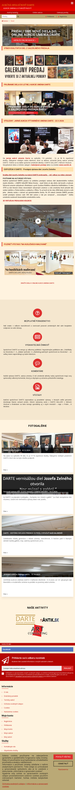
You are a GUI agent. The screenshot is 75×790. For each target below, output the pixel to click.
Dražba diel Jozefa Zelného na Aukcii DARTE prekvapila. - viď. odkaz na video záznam (37, 175)
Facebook (7, 649)
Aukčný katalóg (12, 12)
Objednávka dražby (11, 750)
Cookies (7, 708)
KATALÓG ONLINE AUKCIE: (25, 40)
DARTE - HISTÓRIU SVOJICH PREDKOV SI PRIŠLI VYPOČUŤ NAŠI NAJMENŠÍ (32, 533)
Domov (5, 21)
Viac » (5, 470)
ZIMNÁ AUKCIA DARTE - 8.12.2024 (16, 450)
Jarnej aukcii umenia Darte (18, 158)
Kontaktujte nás (10, 746)
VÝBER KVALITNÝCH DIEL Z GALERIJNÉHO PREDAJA (27, 48)
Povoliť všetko (62, 757)
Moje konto (8, 729)
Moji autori (8, 737)
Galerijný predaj (62, 12)
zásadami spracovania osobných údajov (29, 676)
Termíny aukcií (9, 700)
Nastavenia (63, 769)
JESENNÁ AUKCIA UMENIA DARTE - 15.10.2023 (21, 574)
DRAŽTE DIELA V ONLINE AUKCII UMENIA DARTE (37, 283)
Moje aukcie (8, 733)
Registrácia (62, 16)
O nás (6, 692)
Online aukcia (37, 12)
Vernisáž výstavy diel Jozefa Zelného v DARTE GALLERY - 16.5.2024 (30, 492)
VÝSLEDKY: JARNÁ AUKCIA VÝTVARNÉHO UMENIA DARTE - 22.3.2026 (34, 121)
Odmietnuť (63, 764)
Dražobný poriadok (11, 696)
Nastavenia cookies (11, 712)
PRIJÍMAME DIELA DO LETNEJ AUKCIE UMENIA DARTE (27, 84)
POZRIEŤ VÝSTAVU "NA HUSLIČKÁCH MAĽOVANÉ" (25, 244)
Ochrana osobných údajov (13, 704)
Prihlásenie (50, 16)
